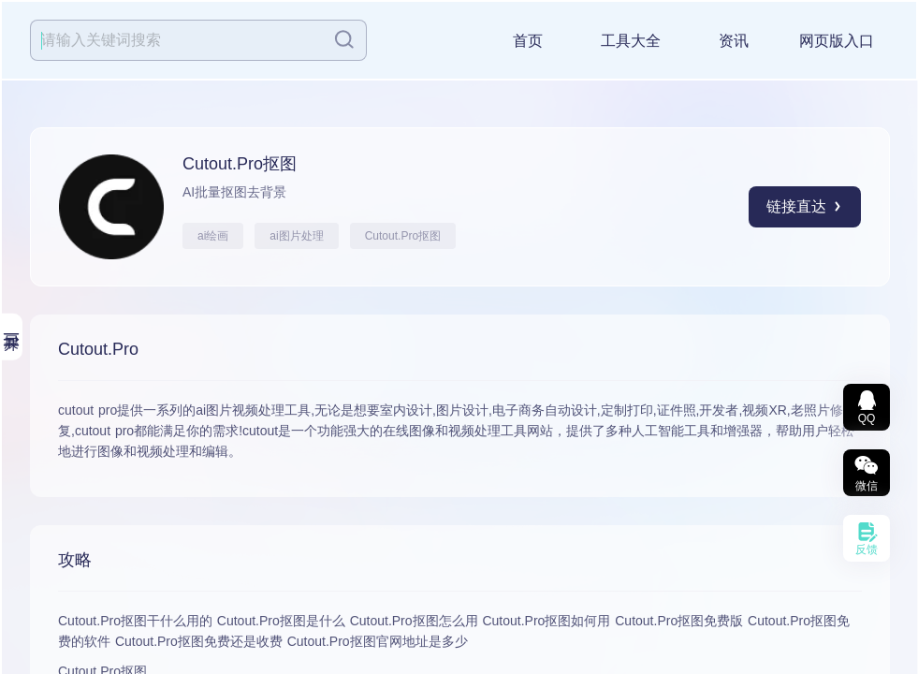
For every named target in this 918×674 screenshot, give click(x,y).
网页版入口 (836, 41)
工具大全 (631, 41)
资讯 (734, 41)
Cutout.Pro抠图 (403, 235)
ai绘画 (212, 235)
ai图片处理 (296, 235)
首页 (528, 41)
